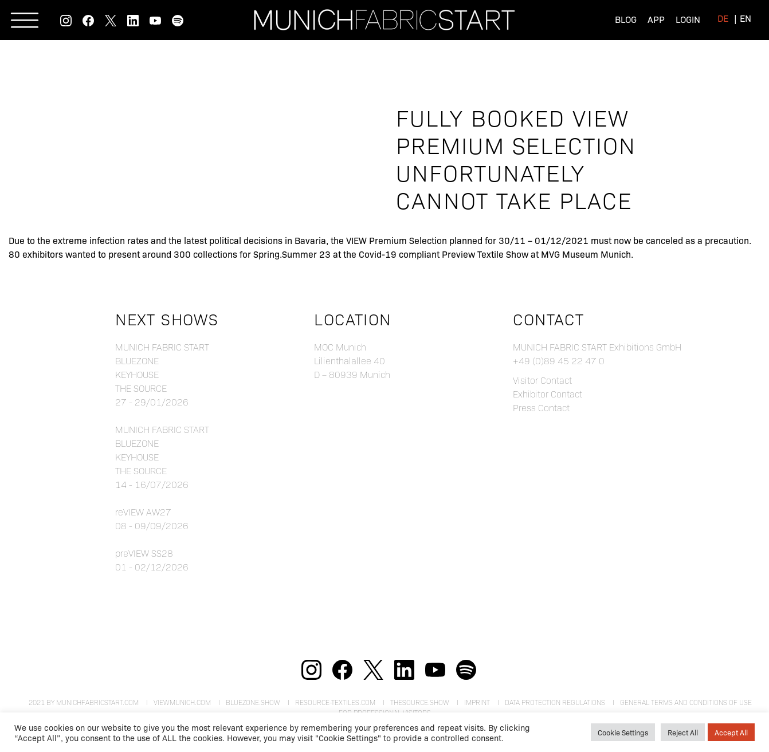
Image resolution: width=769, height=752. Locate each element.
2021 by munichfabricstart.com (84, 702)
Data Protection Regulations (555, 702)
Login (688, 19)
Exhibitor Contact (547, 394)
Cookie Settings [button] (623, 732)
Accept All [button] (731, 732)
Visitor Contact (542, 380)
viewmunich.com (182, 702)
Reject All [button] (683, 732)
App (656, 19)
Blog (626, 19)
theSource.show (419, 702)
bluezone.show (253, 702)
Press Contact (541, 407)
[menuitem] (723, 18)
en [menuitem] (745, 18)
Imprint (477, 702)
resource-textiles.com (335, 702)
